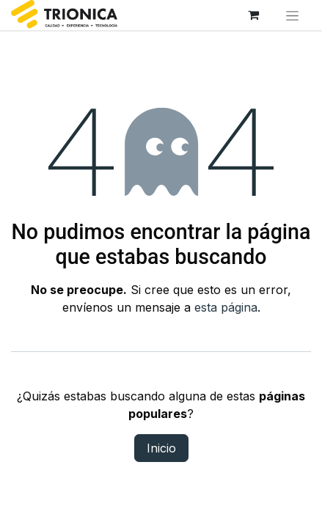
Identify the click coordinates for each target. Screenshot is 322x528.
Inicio (161, 448)
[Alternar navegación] (292, 15)
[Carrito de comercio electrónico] (253, 14)
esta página (225, 307)
